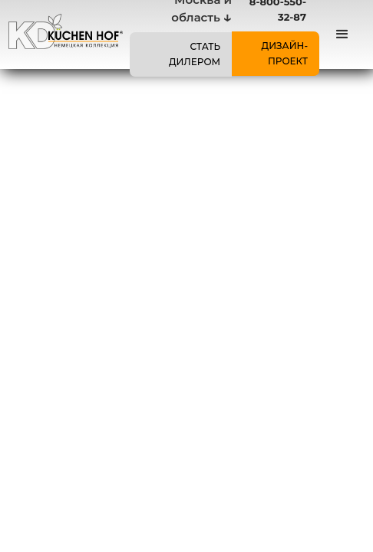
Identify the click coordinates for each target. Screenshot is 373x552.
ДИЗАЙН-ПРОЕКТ (284, 53)
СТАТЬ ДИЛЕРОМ (194, 54)
